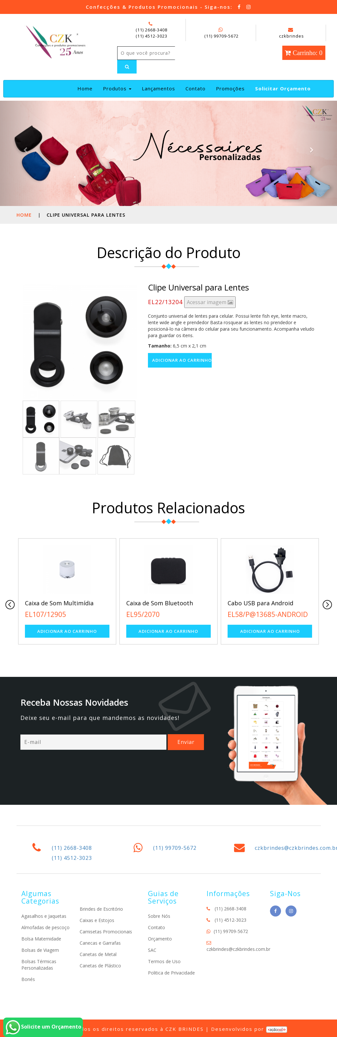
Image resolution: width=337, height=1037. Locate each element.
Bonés (28, 979)
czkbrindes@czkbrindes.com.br (238, 949)
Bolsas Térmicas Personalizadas (38, 964)
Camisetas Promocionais (106, 932)
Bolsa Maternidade (41, 939)
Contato (195, 88)
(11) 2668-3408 (151, 30)
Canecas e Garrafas (100, 943)
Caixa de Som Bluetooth (159, 603)
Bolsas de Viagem (40, 950)
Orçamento (160, 939)
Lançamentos (158, 88)
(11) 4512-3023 (151, 36)
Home (86, 88)
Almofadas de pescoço (45, 927)
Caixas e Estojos (97, 920)
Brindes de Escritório (101, 909)
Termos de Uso (164, 961)
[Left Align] (127, 67)
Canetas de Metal (98, 954)
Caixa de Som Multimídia (59, 603)
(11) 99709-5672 (221, 36)
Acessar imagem (210, 302)
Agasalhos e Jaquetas (43, 916)
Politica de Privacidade (171, 973)
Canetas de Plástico (100, 966)
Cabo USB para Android (260, 603)
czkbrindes (291, 33)
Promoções (230, 88)
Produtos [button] (117, 88)
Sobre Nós (159, 916)
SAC (152, 950)
